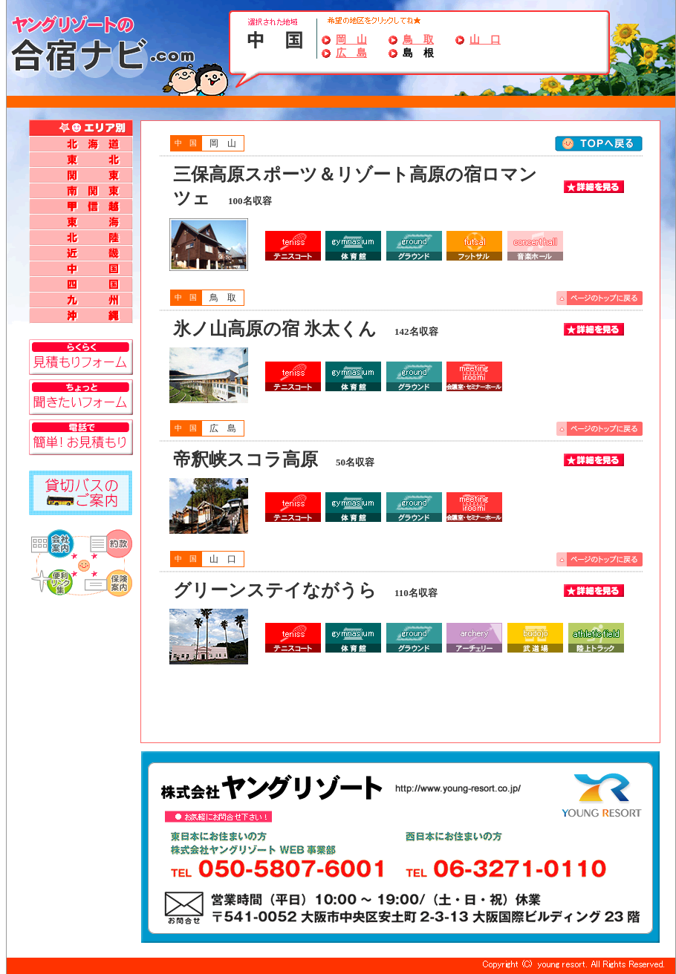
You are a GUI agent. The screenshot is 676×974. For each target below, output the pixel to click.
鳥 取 (418, 39)
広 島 (351, 53)
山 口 (485, 39)
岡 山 (351, 39)
